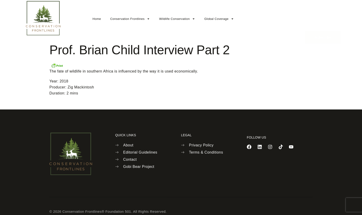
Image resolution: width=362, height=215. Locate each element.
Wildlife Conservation (177, 19)
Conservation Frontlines (130, 19)
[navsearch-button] (292, 17)
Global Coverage (219, 19)
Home (97, 19)
